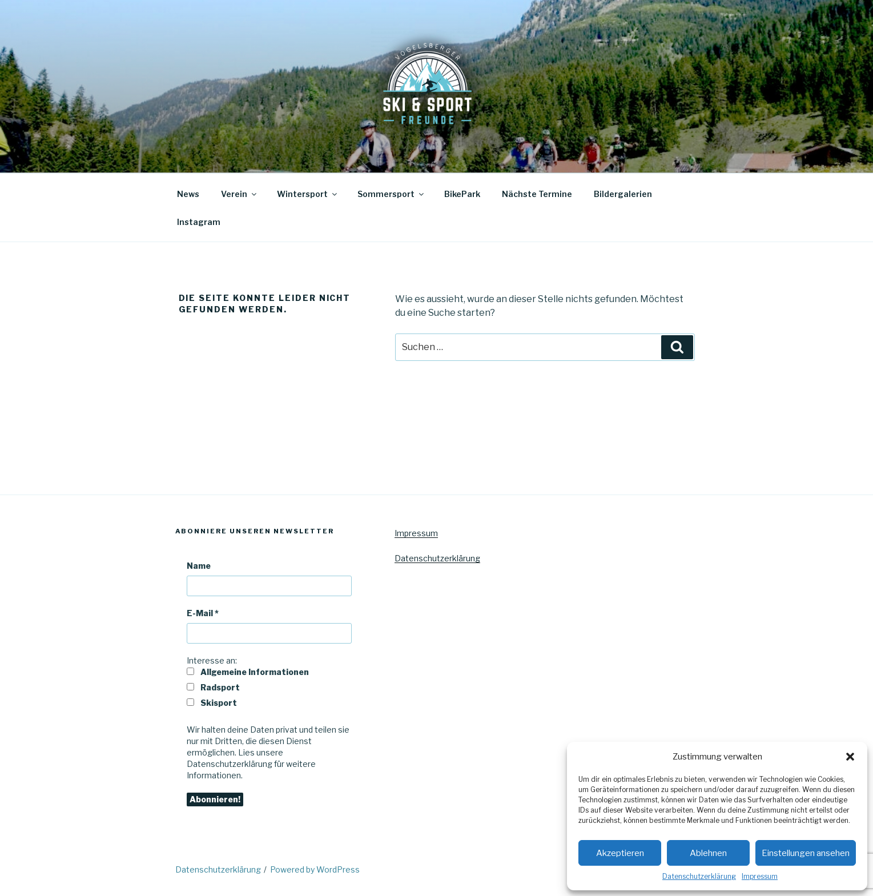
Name (199, 565)
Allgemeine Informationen (248, 672)
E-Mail (203, 613)
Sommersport (391, 194)
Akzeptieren (620, 853)
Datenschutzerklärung (699, 876)
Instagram (198, 222)
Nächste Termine (537, 194)
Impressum (760, 876)
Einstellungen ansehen (806, 853)
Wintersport (308, 194)
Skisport (212, 703)
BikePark (462, 194)
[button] (850, 756)
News (188, 194)
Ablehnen (708, 853)
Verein (239, 194)
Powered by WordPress (315, 869)
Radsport (213, 687)
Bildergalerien (623, 194)
